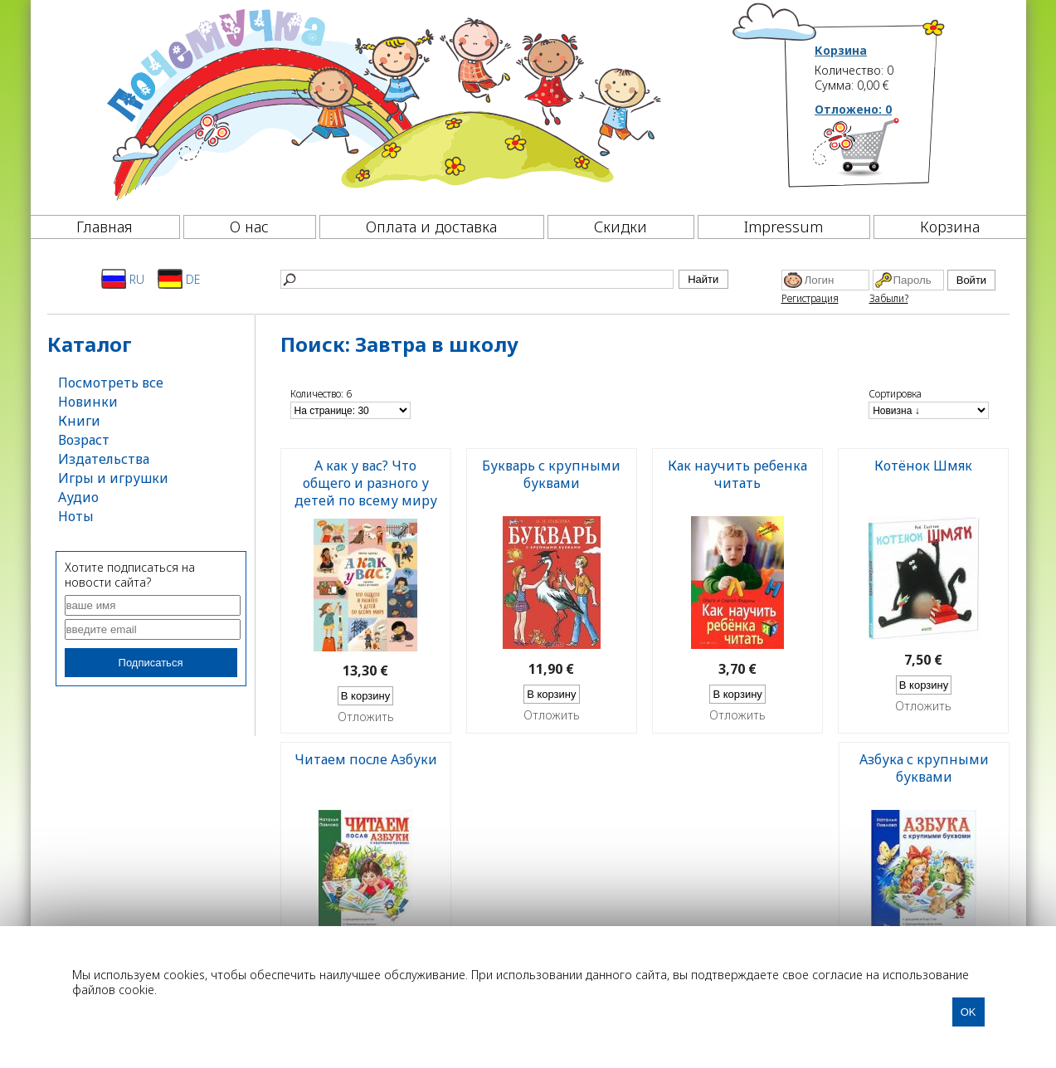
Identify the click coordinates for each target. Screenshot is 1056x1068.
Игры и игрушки (113, 478)
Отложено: (853, 109)
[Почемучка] (382, 103)
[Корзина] (881, 153)
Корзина (841, 50)
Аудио (78, 497)
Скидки (620, 227)
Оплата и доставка (431, 227)
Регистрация (810, 298)
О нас (249, 227)
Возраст (83, 440)
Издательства (103, 459)
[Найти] (477, 279)
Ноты (76, 516)
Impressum (783, 227)
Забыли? (888, 298)
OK (968, 1012)
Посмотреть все (110, 382)
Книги (79, 421)
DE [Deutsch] (179, 279)
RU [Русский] (122, 279)
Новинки (88, 402)
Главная (104, 227)
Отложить (366, 717)
